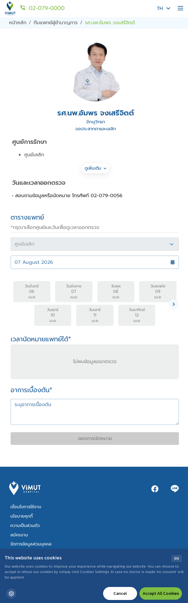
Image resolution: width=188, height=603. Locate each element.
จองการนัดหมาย (95, 438)
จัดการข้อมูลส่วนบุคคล (31, 544)
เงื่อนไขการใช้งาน (25, 507)
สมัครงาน (19, 535)
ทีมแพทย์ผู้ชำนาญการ (56, 22)
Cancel (120, 593)
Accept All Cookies (161, 593)
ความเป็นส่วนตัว (25, 525)
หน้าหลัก (17, 22)
